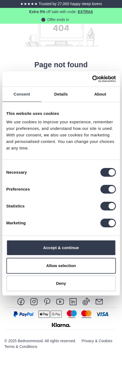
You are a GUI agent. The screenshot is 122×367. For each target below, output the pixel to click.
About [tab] (100, 94)
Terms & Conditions (20, 346)
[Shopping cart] (99, 32)
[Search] (68, 32)
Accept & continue (61, 247)
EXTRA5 (85, 12)
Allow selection (61, 265)
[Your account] (84, 32)
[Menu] (114, 32)
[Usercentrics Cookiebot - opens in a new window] (92, 78)
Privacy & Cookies (97, 341)
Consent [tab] (22, 94)
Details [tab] (61, 94)
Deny (61, 283)
